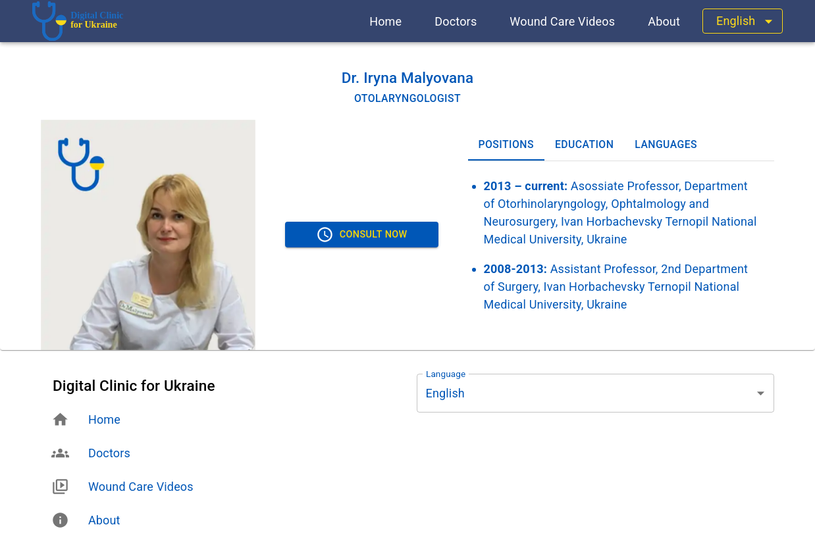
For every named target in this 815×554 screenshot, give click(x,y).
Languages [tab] (666, 145)
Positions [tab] (506, 145)
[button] (385, 21)
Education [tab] (584, 145)
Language (445, 374)
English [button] (735, 21)
